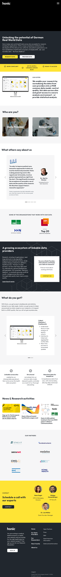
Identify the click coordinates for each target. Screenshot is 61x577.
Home (33, 529)
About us (34, 547)
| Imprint (33, 572)
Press (45, 532)
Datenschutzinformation (50, 543)
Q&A (44, 535)
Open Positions (47, 529)
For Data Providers (34, 533)
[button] (10, 56)
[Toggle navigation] (58, 3)
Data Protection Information (48, 539)
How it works (35, 544)
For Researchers (35, 539)
